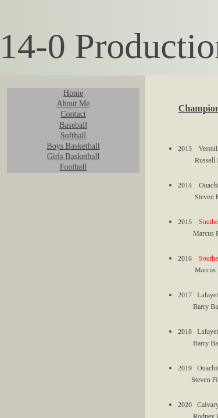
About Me (73, 103)
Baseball (73, 125)
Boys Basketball (73, 146)
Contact (73, 114)
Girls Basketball (73, 156)
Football (73, 167)
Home (73, 93)
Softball (73, 135)
